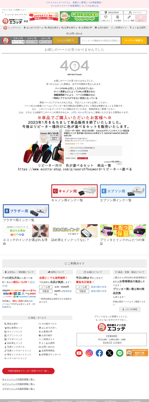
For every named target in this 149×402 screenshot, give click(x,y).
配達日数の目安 (99, 280)
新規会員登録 (111, 12)
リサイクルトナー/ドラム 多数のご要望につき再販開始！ (74, 2)
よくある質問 (119, 27)
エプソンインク (13, 328)
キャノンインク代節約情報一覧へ (18, 372)
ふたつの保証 (129, 303)
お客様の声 (66, 27)
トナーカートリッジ (15, 351)
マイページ (135, 12)
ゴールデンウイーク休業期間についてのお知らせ (74, 6)
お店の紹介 (82, 27)
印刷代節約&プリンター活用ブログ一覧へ (28, 364)
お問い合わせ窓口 (80, 105)
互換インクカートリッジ (17, 344)
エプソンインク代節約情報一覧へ (18, 377)
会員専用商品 (47, 344)
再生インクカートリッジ (17, 348)
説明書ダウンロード (50, 348)
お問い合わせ (138, 27)
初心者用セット (13, 321)
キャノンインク (13, 325)
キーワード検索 (134, 34)
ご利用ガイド (100, 27)
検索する (60, 34)
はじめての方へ (48, 321)
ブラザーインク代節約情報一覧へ (18, 382)
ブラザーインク (13, 332)
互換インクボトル (14, 340)
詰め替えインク (13, 336)
